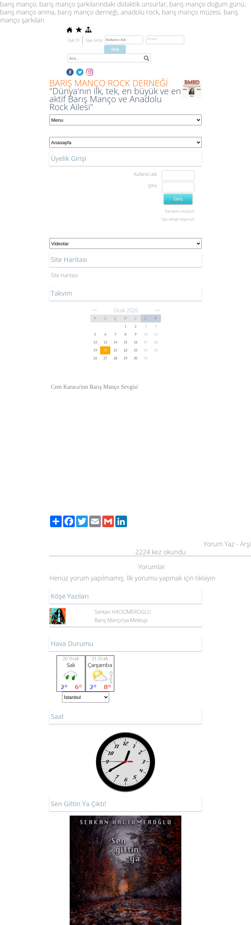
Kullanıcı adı (145, 174)
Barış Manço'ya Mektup (121, 620)
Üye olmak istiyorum (177, 219)
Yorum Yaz (219, 543)
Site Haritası (64, 275)
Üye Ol (73, 40)
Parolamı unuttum (179, 211)
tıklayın (205, 578)
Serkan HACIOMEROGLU (123, 611)
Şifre (152, 186)
